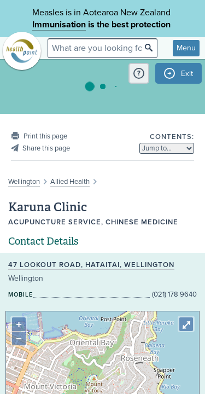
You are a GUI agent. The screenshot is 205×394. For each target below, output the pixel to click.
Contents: (172, 136)
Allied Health (70, 181)
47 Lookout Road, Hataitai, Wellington (91, 264)
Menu (186, 48)
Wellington (24, 181)
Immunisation (59, 24)
